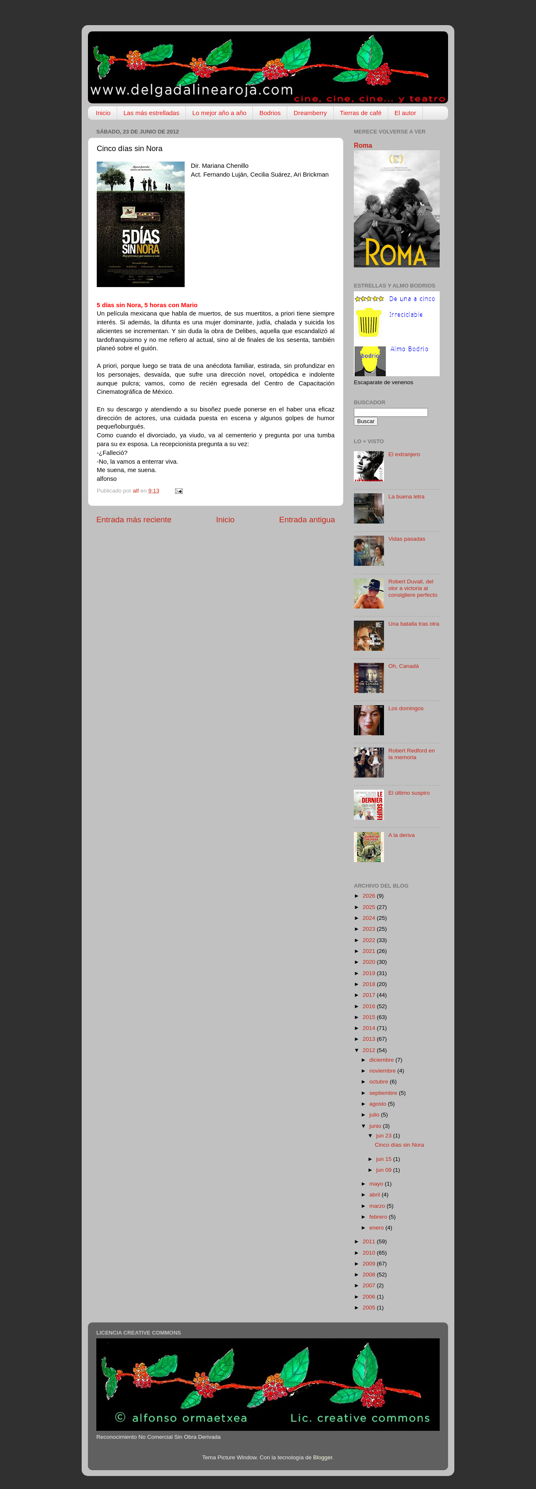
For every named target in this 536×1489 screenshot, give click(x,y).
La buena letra (406, 496)
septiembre (384, 1093)
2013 (370, 1039)
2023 (370, 929)
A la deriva (401, 835)
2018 (370, 984)
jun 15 (384, 1159)
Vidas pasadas (406, 539)
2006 (370, 1297)
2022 (370, 940)
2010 (370, 1253)
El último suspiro (409, 793)
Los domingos (405, 708)
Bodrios (270, 112)
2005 (370, 1307)
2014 (370, 1028)
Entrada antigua (307, 519)
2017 (370, 995)
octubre (379, 1081)
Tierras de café (361, 112)
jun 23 (384, 1135)
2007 (370, 1285)
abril (375, 1194)
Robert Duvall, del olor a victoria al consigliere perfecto (412, 588)
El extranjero (404, 454)
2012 (370, 1050)
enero (377, 1228)
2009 (370, 1264)
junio (376, 1126)
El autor (405, 112)
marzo (378, 1206)
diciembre (382, 1060)
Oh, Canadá (403, 666)
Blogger (322, 1457)
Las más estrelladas (151, 112)
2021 (370, 951)
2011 (370, 1241)
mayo (377, 1184)
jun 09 (384, 1170)
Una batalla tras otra (413, 624)
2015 (370, 1017)
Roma (363, 145)
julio (375, 1115)
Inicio (103, 112)
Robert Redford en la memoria (411, 753)
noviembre (383, 1071)
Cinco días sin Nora (399, 1145)
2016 (370, 1006)
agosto (378, 1104)
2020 (370, 962)
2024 (370, 918)
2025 (370, 907)
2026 (370, 896)
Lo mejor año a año (219, 112)
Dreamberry (310, 112)
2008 (370, 1274)
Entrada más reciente (134, 519)
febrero (379, 1217)
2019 (370, 973)
